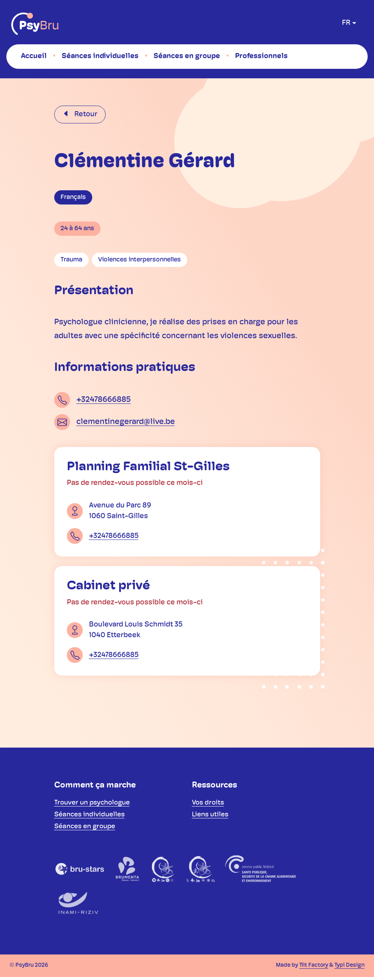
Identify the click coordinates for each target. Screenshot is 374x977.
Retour (85, 114)
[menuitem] (34, 56)
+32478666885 (103, 400)
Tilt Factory (313, 965)
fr (346, 23)
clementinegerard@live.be (125, 422)
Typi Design (349, 965)
